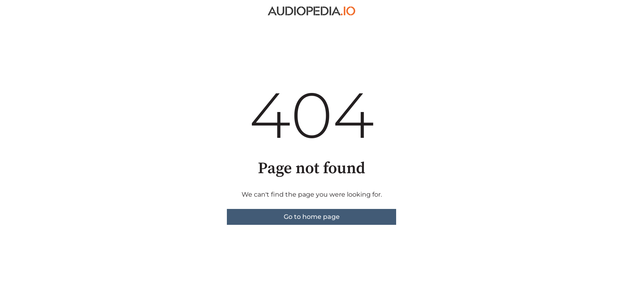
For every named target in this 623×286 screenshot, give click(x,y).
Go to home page (312, 216)
